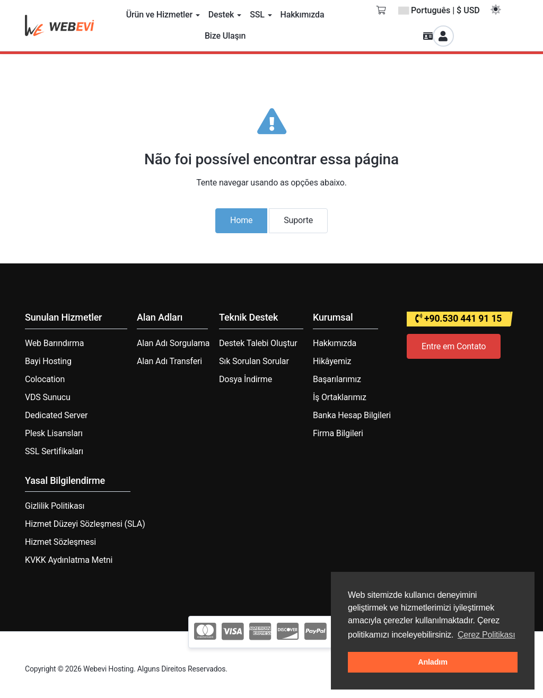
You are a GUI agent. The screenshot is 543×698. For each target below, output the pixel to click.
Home (241, 220)
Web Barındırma (54, 343)
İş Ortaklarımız (339, 397)
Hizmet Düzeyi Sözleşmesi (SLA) (85, 524)
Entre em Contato (454, 346)
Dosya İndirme (245, 379)
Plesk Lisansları (54, 433)
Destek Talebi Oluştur (258, 343)
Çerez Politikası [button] (486, 634)
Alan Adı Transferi (169, 361)
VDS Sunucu (48, 397)
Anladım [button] (433, 662)
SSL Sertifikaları (54, 451)
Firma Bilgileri (338, 433)
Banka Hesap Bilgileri (352, 415)
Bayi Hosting (48, 361)
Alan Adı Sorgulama (173, 343)
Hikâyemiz (332, 361)
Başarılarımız (337, 379)
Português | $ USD (439, 10)
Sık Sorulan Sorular (254, 361)
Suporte (298, 220)
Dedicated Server (56, 415)
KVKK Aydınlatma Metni (68, 560)
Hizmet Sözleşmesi (60, 542)
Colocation (45, 379)
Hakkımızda (334, 343)
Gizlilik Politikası (54, 506)
